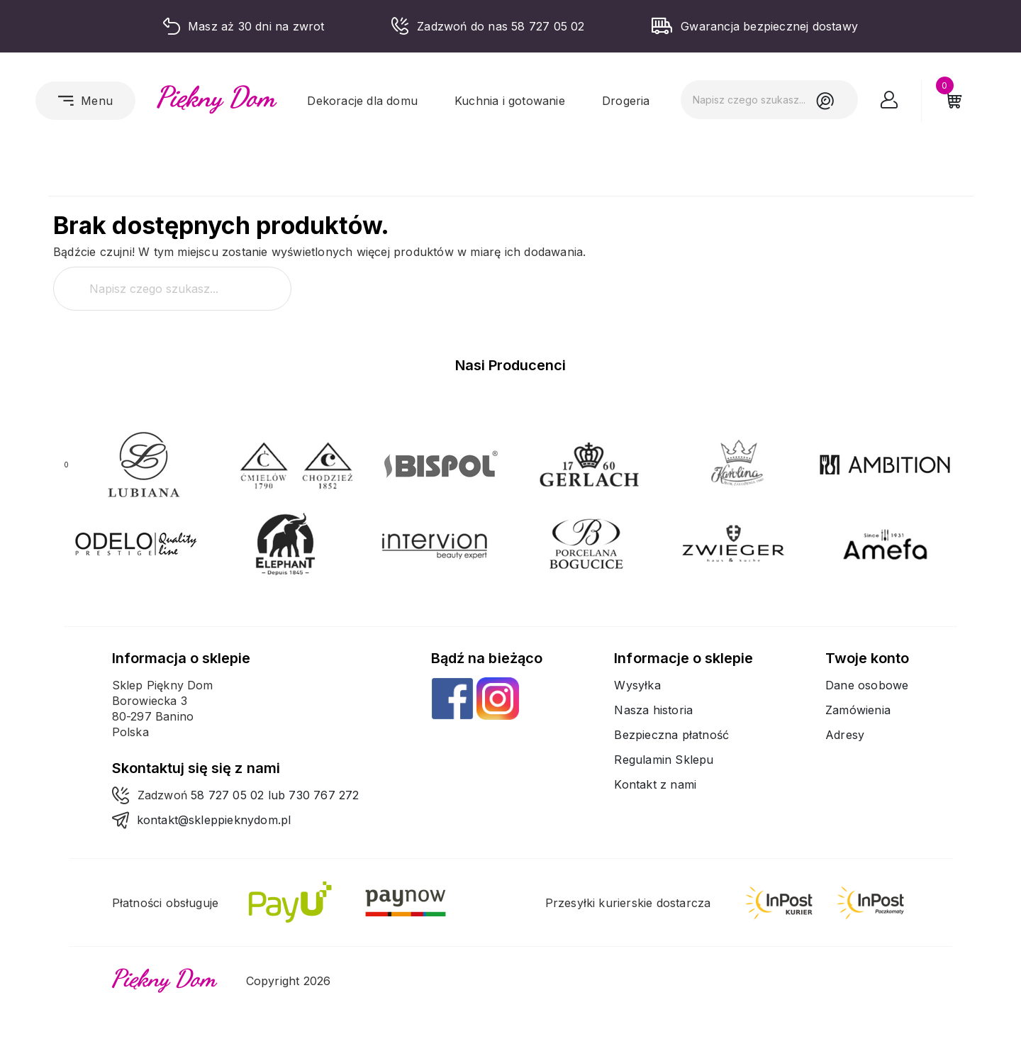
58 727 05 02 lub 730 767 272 (275, 795)
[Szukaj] (769, 99)
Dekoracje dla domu (362, 101)
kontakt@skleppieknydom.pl (214, 820)
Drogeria (626, 101)
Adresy (844, 735)
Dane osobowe (866, 685)
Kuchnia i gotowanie (509, 101)
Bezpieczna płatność (671, 735)
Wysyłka (637, 685)
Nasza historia (653, 710)
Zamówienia (858, 710)
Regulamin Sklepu (663, 759)
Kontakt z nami (655, 784)
